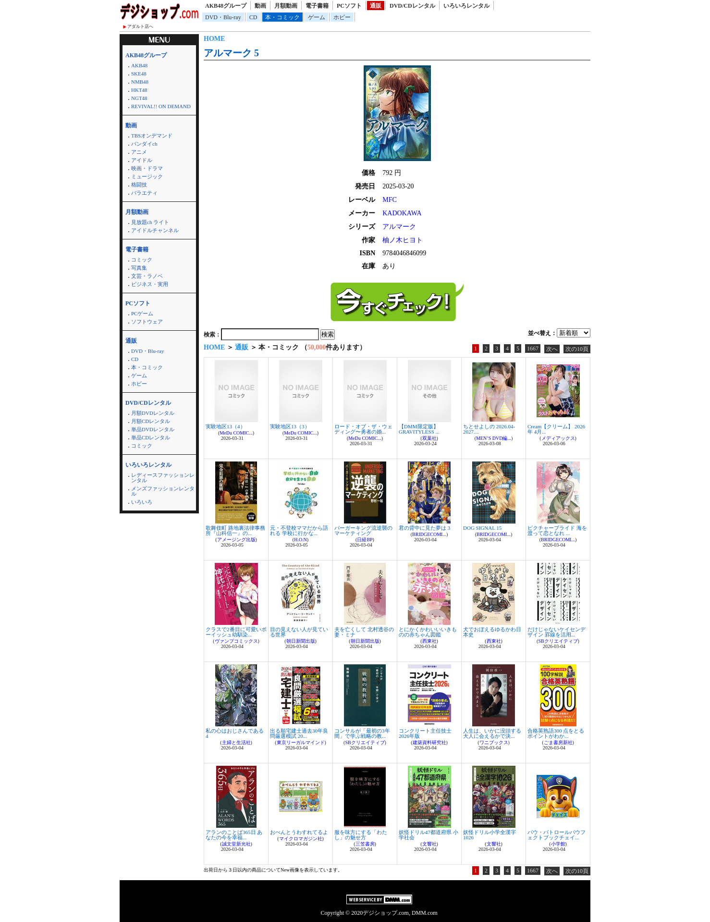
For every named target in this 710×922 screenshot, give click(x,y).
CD (253, 17)
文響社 (429, 844)
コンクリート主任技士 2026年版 (425, 733)
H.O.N (300, 539)
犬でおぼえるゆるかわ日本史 (492, 631)
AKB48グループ (225, 5)
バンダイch (144, 144)
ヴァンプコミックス (236, 641)
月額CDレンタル (150, 421)
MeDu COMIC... (236, 433)
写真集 (139, 268)
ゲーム (316, 17)
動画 (260, 5)
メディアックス (558, 438)
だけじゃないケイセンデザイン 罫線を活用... (556, 631)
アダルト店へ (140, 26)
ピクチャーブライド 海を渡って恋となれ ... (557, 530)
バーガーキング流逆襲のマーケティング (363, 530)
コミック (141, 259)
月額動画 (285, 5)
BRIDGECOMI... (429, 534)
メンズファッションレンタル (163, 491)
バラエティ (144, 193)
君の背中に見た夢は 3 (424, 528)
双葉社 (429, 438)
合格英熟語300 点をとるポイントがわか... (555, 733)
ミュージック (147, 176)
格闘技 (139, 184)
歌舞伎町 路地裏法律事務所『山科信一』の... (235, 530)
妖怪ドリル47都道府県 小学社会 (428, 834)
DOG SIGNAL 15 (482, 528)
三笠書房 (365, 844)
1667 (533, 348)
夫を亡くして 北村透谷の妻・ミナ (364, 631)
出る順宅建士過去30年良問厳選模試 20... (299, 733)
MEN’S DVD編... (493, 438)
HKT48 (139, 90)
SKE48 (139, 73)
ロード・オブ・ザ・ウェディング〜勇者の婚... (363, 429)
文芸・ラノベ (147, 276)
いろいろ (141, 502)
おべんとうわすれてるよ (299, 832)
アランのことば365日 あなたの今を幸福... (234, 834)
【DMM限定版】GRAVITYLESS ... (419, 429)
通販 (375, 5)
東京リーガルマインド (301, 742)
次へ (552, 349)
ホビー (342, 17)
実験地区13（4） (225, 426)
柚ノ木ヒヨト (402, 240)
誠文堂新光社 (236, 844)
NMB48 (139, 82)
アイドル (141, 160)
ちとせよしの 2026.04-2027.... (489, 429)
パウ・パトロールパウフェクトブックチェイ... (556, 834)
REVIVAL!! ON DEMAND (161, 106)
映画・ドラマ (147, 168)
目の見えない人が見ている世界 (299, 631)
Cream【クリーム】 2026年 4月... (556, 429)
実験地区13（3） (290, 426)
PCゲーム (142, 313)
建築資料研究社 (429, 742)
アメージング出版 (236, 539)
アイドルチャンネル (155, 230)
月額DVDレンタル (152, 413)
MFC (389, 199)
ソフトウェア (147, 321)
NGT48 (139, 98)
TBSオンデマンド (151, 135)
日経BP (364, 539)
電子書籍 (317, 5)
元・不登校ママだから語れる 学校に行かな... (299, 530)
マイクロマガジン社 (300, 838)
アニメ (139, 152)
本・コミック (282, 17)
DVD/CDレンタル (412, 5)
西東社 (429, 641)
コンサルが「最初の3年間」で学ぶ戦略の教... (362, 733)
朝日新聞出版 (300, 641)
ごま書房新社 (558, 742)
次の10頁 (576, 349)
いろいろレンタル (466, 5)
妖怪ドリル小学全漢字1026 (489, 834)
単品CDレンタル (150, 437)
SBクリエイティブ (557, 641)
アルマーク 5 (231, 53)
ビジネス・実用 (149, 284)
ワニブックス (493, 742)
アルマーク (399, 226)
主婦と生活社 (236, 742)
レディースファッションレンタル (163, 477)
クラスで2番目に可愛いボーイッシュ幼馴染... (236, 631)
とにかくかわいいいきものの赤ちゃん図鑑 (428, 631)
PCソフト (349, 5)
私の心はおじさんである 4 (235, 733)
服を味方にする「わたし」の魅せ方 (360, 834)
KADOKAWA (401, 213)
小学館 (558, 844)
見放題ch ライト (150, 222)
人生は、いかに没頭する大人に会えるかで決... (492, 733)
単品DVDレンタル (152, 429)
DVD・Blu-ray (223, 17)
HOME (214, 38)
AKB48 (139, 65)
